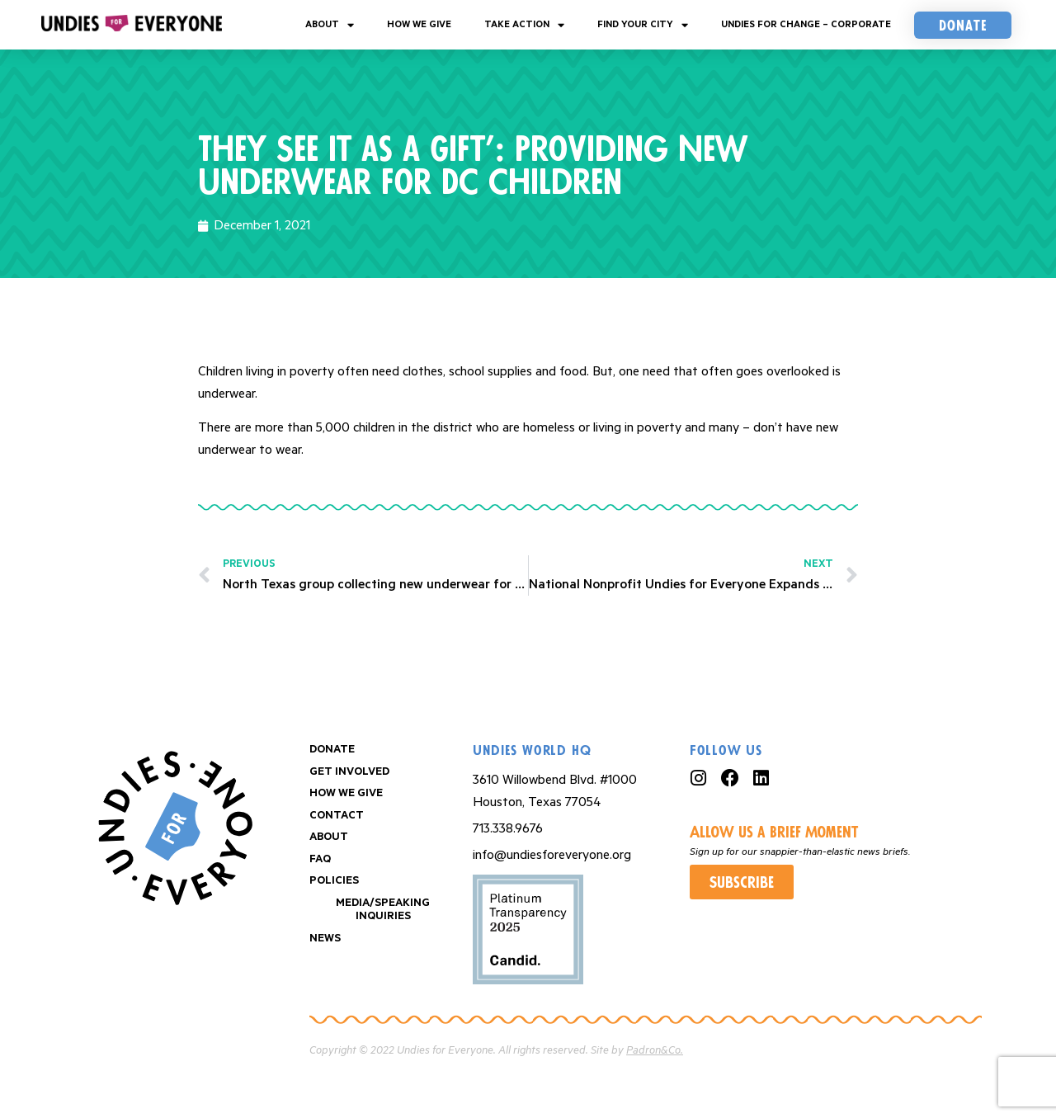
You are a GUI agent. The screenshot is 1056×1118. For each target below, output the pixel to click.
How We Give (419, 24)
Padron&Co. (654, 1051)
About (329, 25)
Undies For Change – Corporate (806, 24)
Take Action (524, 25)
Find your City (642, 25)
